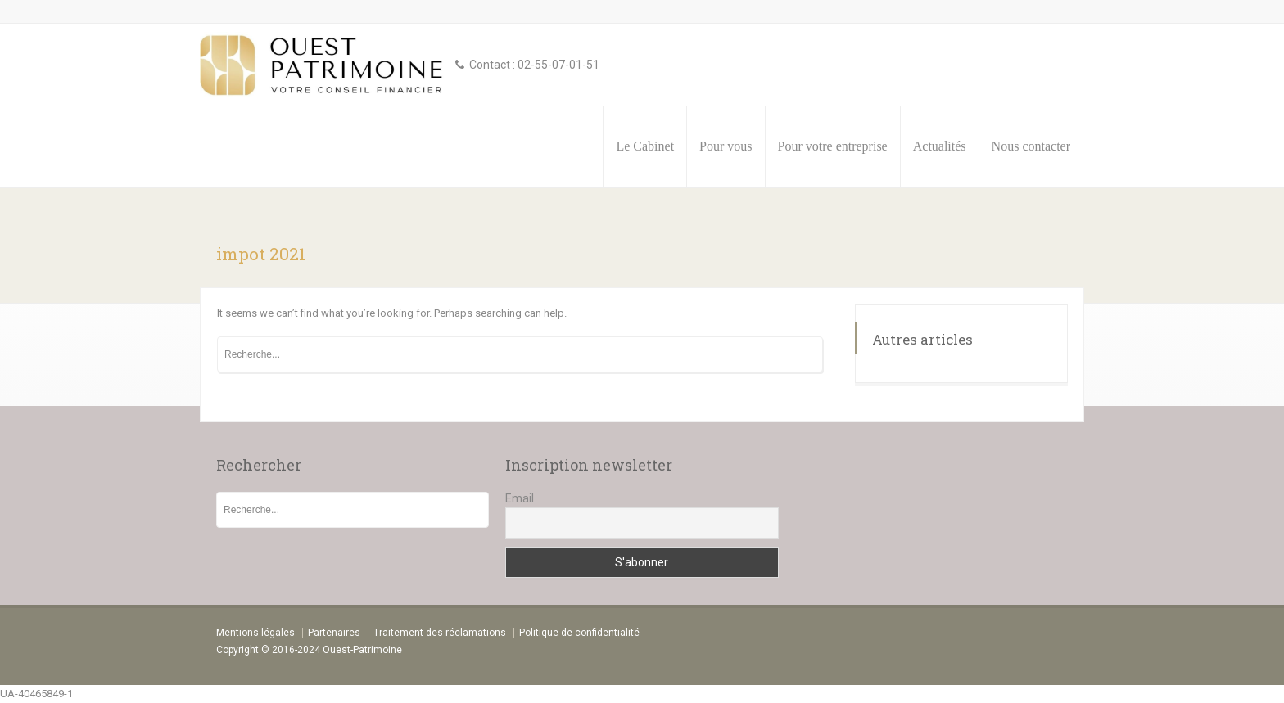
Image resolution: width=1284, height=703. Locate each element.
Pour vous (725, 146)
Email (519, 498)
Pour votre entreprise (833, 146)
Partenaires (334, 632)
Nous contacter (1031, 146)
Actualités (939, 146)
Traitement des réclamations (439, 632)
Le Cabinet (645, 146)
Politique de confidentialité (579, 632)
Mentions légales (255, 632)
